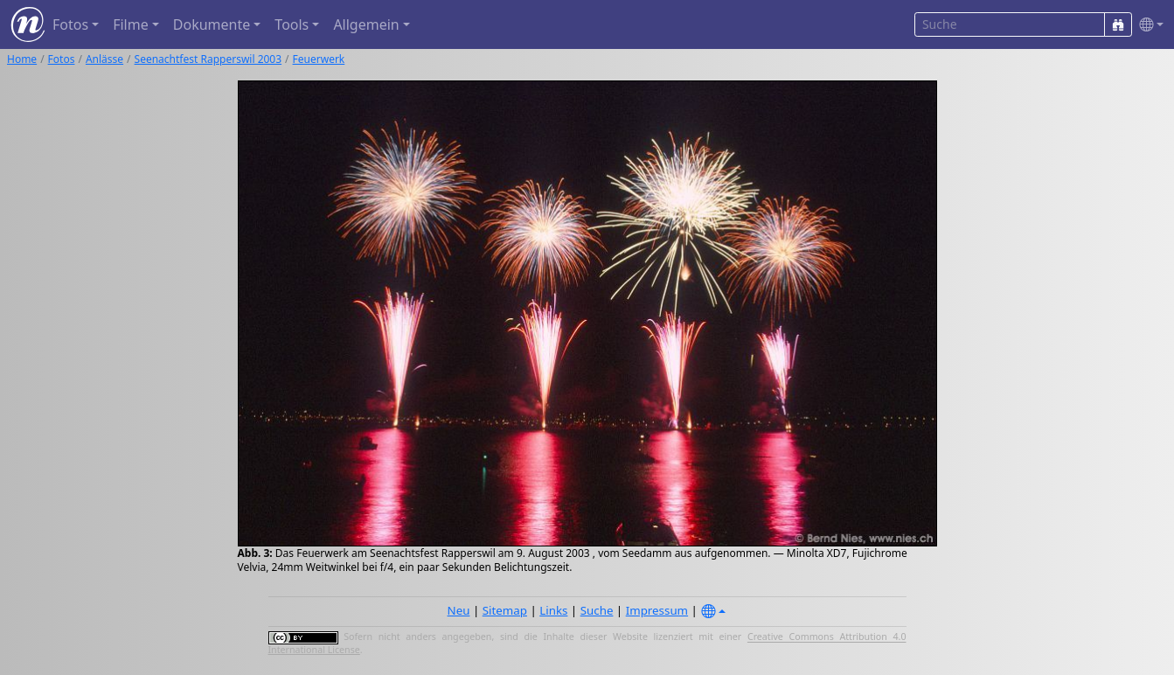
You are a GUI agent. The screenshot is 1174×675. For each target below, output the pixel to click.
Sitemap (505, 610)
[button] (1148, 25)
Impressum (657, 610)
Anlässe (104, 59)
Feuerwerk (319, 59)
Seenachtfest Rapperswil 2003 (208, 59)
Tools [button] (291, 24)
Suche (597, 610)
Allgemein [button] (366, 24)
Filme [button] (131, 24)
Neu (459, 610)
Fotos (61, 59)
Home (22, 59)
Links (553, 610)
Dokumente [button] (211, 24)
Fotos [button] (70, 24)
